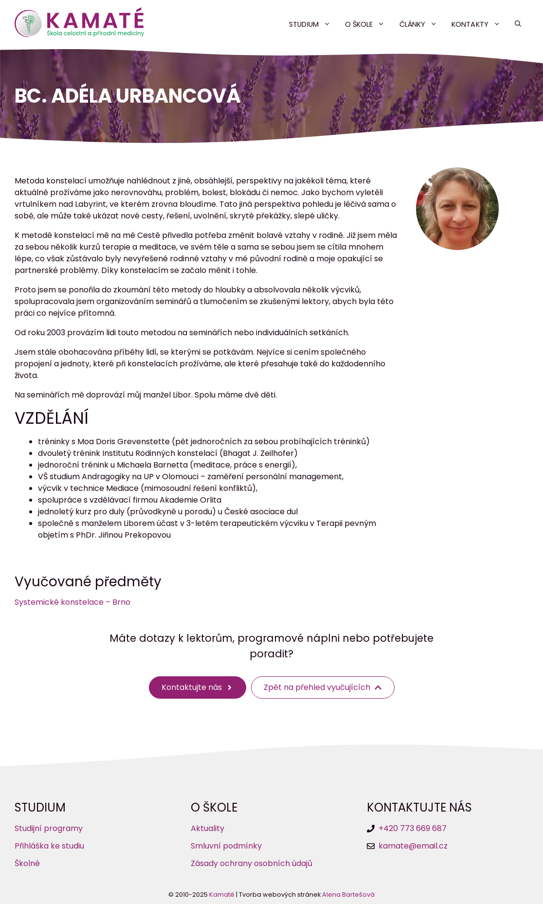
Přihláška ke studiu (49, 845)
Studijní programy (49, 828)
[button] (517, 24)
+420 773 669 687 (413, 828)
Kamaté (222, 894)
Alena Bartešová (348, 894)
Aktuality (207, 828)
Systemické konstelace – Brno (72, 602)
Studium (313, 24)
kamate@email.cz (413, 845)
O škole (368, 24)
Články (422, 24)
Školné (27, 863)
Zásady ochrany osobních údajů (251, 863)
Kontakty (479, 24)
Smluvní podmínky (226, 845)
